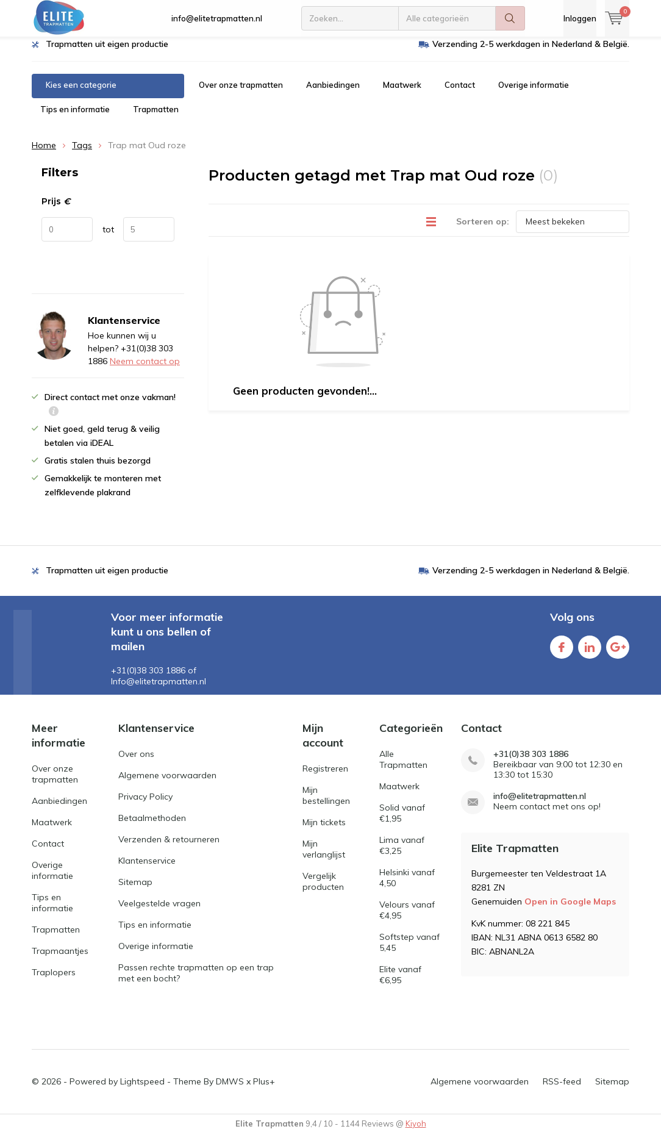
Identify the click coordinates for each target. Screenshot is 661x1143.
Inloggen (579, 18)
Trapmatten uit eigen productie (107, 53)
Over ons (136, 763)
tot (108, 238)
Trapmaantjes (60, 959)
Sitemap (135, 891)
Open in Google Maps (570, 910)
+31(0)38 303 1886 (530, 763)
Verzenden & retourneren (169, 848)
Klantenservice (147, 869)
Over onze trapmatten (241, 94)
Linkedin (589, 653)
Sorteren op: (482, 229)
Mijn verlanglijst (323, 858)
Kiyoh (416, 1132)
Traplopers (54, 980)
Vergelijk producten (323, 890)
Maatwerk (402, 94)
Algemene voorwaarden (167, 784)
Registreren (325, 777)
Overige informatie (533, 94)
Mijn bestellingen (326, 804)
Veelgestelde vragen (159, 912)
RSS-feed (562, 1089)
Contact (460, 94)
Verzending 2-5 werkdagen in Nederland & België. (530, 53)
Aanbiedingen (333, 94)
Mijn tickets (324, 830)
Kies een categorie (81, 94)
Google (617, 653)
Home (44, 154)
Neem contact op (145, 370)
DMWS (230, 1089)
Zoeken (510, 18)
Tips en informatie (75, 118)
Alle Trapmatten (403, 768)
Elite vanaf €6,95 (400, 984)
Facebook (561, 653)
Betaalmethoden (152, 827)
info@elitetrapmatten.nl (216, 18)
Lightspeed (142, 1089)
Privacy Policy (145, 805)
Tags (82, 154)
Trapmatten (156, 118)
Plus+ (264, 1089)
